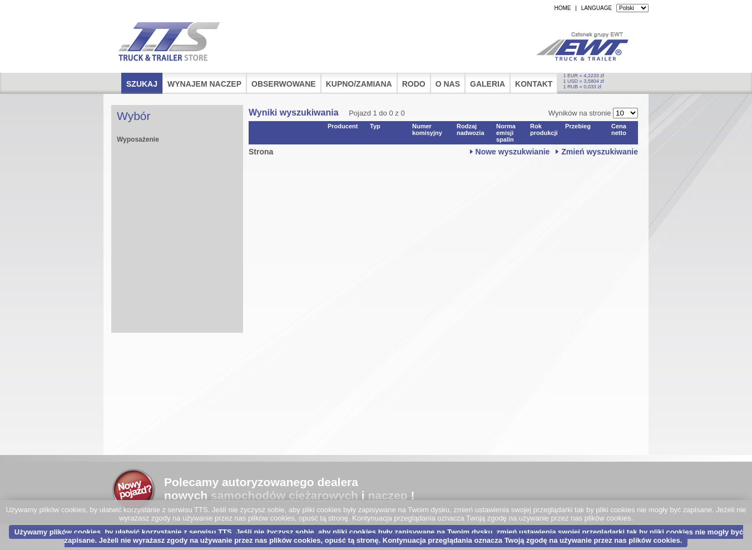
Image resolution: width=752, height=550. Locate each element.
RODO (414, 83)
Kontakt (533, 83)
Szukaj (141, 83)
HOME (562, 8)
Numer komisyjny (427, 129)
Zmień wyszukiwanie (599, 151)
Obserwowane (283, 83)
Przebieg (578, 126)
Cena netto (618, 129)
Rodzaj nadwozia (470, 129)
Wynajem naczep (204, 83)
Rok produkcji (544, 129)
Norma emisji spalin (506, 133)
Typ (375, 126)
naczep (387, 495)
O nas (448, 83)
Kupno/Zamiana (359, 83)
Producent (343, 126)
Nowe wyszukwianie (513, 151)
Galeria (487, 83)
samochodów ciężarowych (284, 495)
